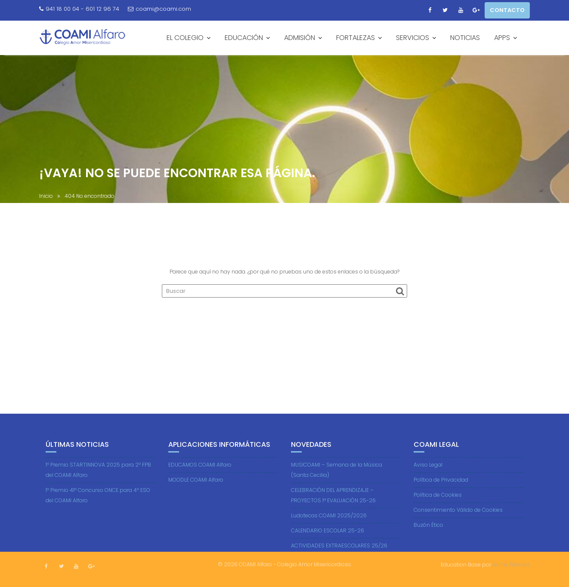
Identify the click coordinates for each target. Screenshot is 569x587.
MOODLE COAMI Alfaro (195, 485)
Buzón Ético (428, 530)
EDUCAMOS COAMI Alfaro (200, 469)
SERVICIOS (412, 38)
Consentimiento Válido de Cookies (458, 515)
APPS (502, 38)
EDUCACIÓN (244, 38)
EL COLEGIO (185, 38)
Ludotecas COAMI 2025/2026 (329, 520)
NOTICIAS (465, 38)
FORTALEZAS (355, 38)
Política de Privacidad (441, 485)
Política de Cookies (438, 500)
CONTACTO (507, 10)
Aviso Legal (428, 469)
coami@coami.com (159, 9)
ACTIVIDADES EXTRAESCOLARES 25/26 (339, 550)
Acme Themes (511, 564)
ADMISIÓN (299, 38)
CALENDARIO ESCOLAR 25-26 (327, 535)
